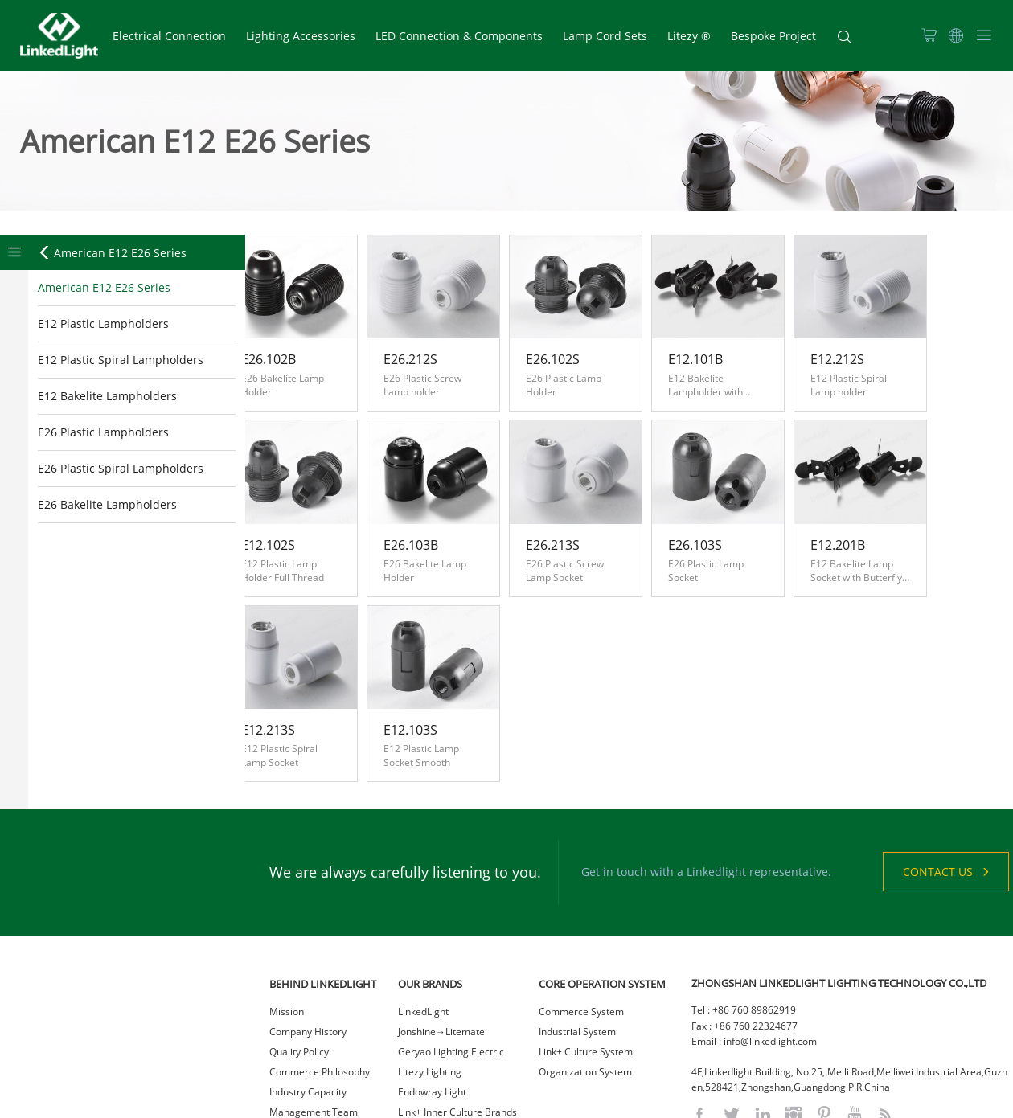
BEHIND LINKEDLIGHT (322, 893)
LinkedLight (423, 921)
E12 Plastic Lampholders (103, 324)
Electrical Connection (169, 35)
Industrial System (577, 941)
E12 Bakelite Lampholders (107, 396)
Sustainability (299, 1061)
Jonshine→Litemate (441, 941)
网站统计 (665, 1101)
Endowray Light (432, 1001)
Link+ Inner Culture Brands (457, 1021)
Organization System (585, 981)
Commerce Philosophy (319, 981)
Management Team (313, 1021)
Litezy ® (689, 35)
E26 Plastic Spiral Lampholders (120, 469)
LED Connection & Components (459, 35)
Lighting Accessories (300, 35)
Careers (287, 1041)
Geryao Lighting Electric (451, 961)
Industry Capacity (308, 1001)
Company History (308, 941)
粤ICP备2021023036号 (594, 1101)
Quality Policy (299, 961)
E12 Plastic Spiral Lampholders (120, 360)
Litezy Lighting (429, 981)
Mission (286, 921)
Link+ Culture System (586, 961)
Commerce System (581, 921)
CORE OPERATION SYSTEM (602, 893)
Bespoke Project (773, 35)
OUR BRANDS (430, 893)
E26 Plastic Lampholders (103, 432)
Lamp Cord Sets (605, 35)
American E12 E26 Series (112, 253)
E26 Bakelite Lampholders (107, 505)
